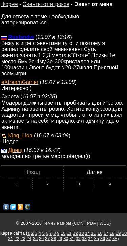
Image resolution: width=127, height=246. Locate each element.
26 (41, 238)
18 (112, 233)
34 (90, 238)
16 (99, 233)
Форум (9, 4)
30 (65, 238)
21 (10, 238)
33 (84, 238)
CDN (78, 223)
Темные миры (57, 223)
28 (53, 238)
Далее (95, 172)
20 (124, 233)
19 (118, 233)
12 (75, 233)
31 (71, 238)
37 (108, 238)
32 (78, 238)
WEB (104, 223)
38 (114, 238)
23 (22, 238)
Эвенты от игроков (46, 4)
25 (35, 238)
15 (93, 233)
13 (81, 233)
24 (29, 238)
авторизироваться (24, 22)
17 (106, 233)
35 (96, 238)
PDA (91, 223)
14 (87, 233)
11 (69, 233)
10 (63, 233)
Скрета (10, 96)
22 (16, 238)
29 (59, 238)
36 (102, 238)
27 (47, 238)
